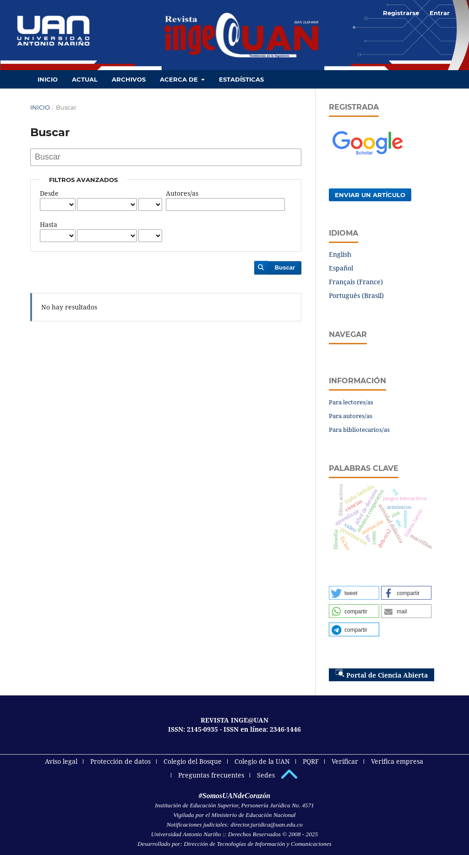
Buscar (285, 267)
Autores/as (182, 193)
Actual (85, 79)
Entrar (440, 13)
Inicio (48, 79)
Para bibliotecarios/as (359, 429)
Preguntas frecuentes (211, 775)
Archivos (129, 79)
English (340, 254)
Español (341, 268)
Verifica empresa (397, 761)
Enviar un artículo (370, 195)
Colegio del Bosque (193, 761)
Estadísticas (241, 79)
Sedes (266, 775)
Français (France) (356, 281)
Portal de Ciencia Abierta (381, 673)
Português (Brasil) (356, 295)
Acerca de (180, 79)
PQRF (311, 761)
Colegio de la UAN (262, 761)
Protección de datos (120, 761)
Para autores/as (350, 416)
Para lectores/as (351, 402)
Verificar (345, 761)
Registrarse (401, 13)
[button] (354, 593)
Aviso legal (61, 761)
